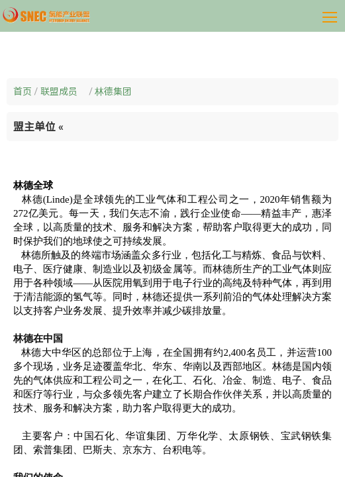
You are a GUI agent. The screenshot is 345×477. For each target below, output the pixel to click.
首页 (22, 91)
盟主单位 (38, 126)
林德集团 (113, 91)
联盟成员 (63, 91)
